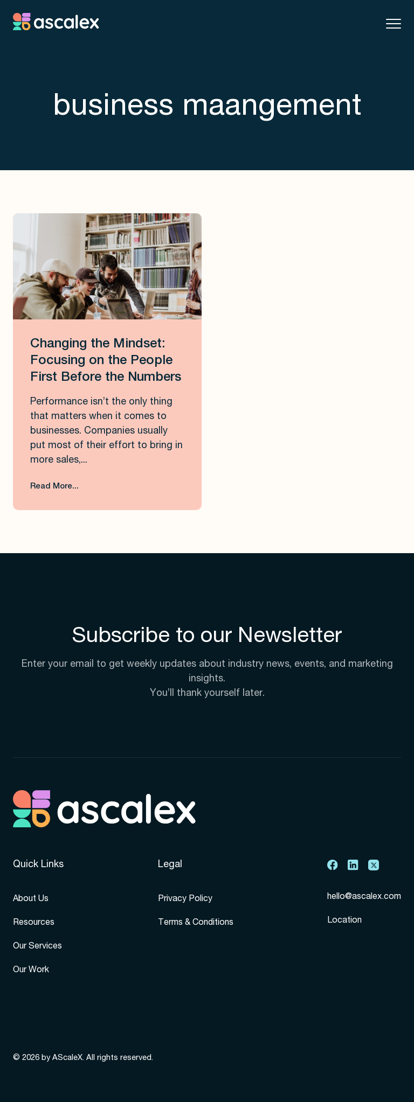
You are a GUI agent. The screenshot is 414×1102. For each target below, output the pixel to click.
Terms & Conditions (195, 923)
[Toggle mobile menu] (393, 24)
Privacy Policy (185, 899)
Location (344, 921)
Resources (33, 923)
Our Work (31, 970)
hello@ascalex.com (364, 897)
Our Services (37, 947)
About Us (31, 899)
